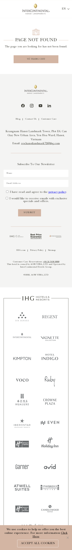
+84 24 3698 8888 (51, 262)
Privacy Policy (36, 250)
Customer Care (49, 119)
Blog (18, 119)
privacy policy (57, 192)
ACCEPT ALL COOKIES (38, 543)
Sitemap (52, 250)
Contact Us (31, 119)
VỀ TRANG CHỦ (36, 59)
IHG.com (20, 250)
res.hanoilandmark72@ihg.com (40, 143)
